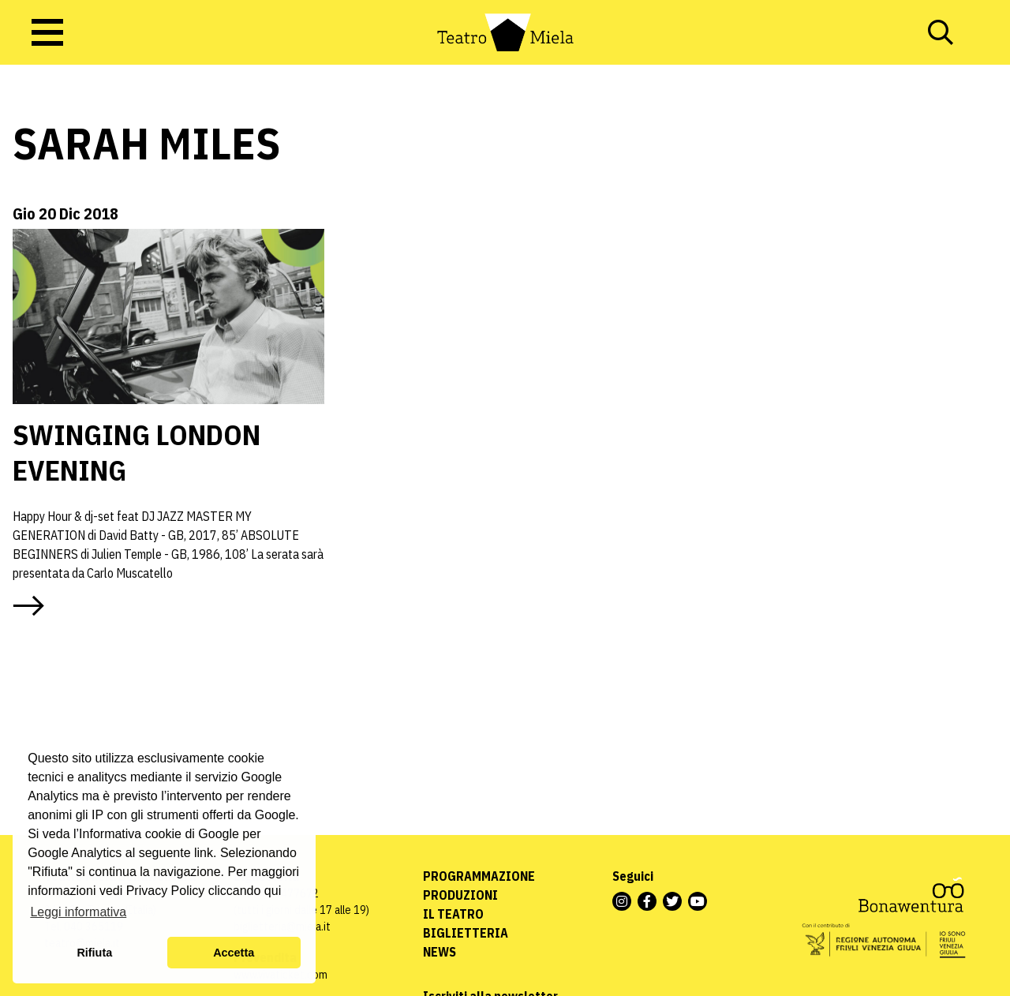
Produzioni (460, 895)
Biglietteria (465, 933)
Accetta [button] (233, 952)
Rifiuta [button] (94, 952)
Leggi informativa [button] (78, 912)
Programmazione (479, 876)
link (203, 852)
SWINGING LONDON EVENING (136, 452)
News (439, 952)
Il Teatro (453, 914)
